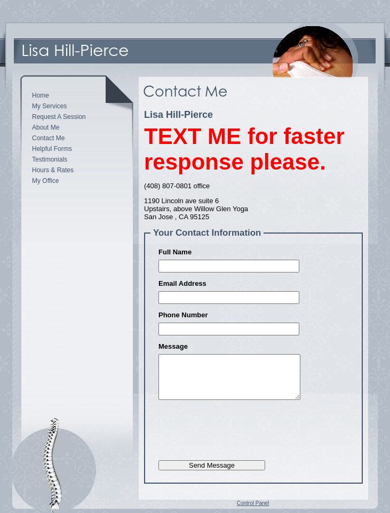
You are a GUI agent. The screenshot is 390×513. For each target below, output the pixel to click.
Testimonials (49, 159)
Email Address (182, 283)
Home (40, 95)
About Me (45, 127)
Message (173, 346)
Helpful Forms (52, 149)
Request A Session (59, 117)
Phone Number (183, 315)
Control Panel (253, 503)
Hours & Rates (53, 170)
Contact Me (48, 138)
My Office (45, 181)
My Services (49, 106)
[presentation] (239, 433)
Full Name (175, 252)
